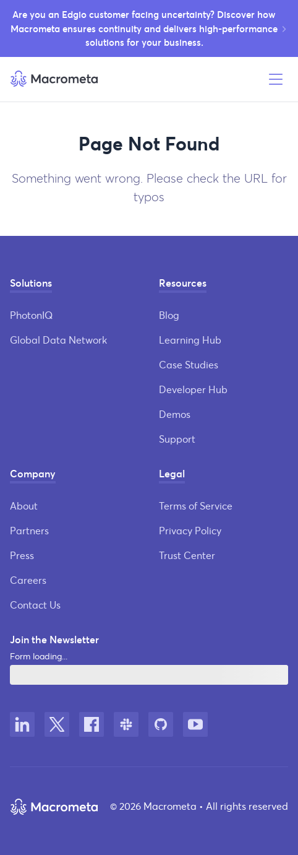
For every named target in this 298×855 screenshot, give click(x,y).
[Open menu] (275, 79)
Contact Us (35, 604)
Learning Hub (190, 339)
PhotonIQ (31, 314)
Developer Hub (193, 389)
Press (22, 555)
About (24, 505)
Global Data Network (58, 339)
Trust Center (187, 555)
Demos (174, 413)
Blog (169, 314)
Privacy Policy (190, 530)
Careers (28, 579)
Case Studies (188, 364)
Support (177, 438)
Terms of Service (195, 505)
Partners (29, 530)
